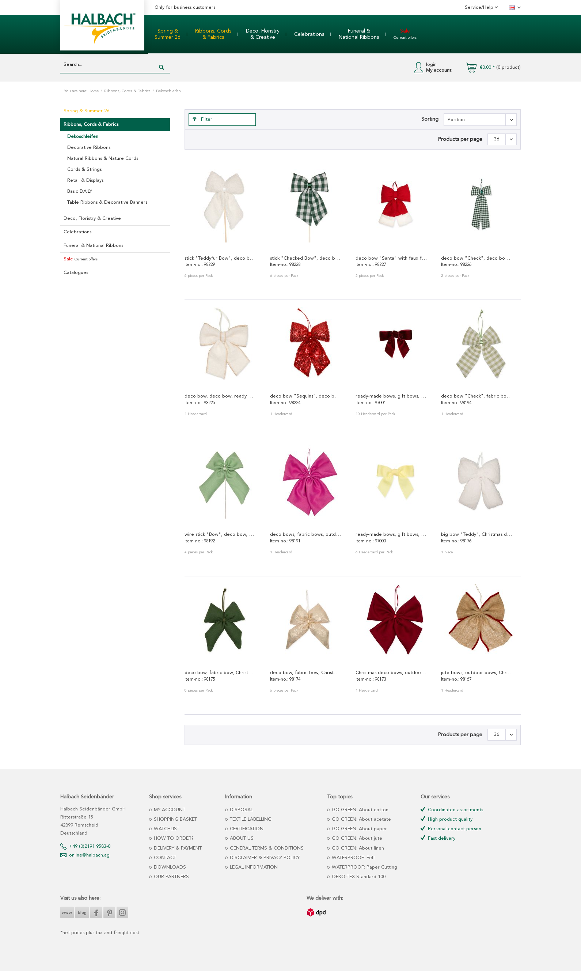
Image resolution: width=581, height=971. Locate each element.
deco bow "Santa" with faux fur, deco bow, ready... (391, 258)
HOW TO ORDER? (173, 838)
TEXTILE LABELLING (249, 819)
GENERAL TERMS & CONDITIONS (266, 848)
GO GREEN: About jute (356, 838)
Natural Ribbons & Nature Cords (102, 158)
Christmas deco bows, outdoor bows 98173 (391, 672)
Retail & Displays (85, 180)
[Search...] (115, 65)
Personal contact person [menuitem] (451, 828)
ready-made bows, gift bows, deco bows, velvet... (391, 396)
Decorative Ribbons (88, 147)
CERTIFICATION (245, 829)
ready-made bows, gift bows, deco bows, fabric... (391, 534)
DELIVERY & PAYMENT (177, 848)
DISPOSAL (240, 810)
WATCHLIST (165, 829)
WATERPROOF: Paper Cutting (363, 867)
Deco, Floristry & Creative (92, 218)
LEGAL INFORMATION (253, 867)
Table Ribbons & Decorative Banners (107, 202)
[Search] (161, 67)
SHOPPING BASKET (174, 819)
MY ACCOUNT (168, 810)
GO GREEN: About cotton (359, 810)
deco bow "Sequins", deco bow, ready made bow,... (306, 396)
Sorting (429, 119)
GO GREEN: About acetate (360, 819)
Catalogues (76, 272)
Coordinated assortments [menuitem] (452, 809)
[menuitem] (167, 34)
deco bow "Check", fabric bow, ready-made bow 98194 (477, 396)
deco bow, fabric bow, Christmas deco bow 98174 (306, 672)
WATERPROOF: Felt (352, 857)
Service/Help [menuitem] (480, 7)
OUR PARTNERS (170, 876)
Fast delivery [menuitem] (438, 838)
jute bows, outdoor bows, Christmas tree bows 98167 (477, 672)
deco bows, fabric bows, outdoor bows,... (306, 534)
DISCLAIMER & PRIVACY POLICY (264, 857)
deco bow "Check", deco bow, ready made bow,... (477, 258)
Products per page (460, 139)
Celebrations (77, 232)
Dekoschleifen (82, 136)
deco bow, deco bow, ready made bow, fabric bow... (220, 396)
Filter (202, 119)
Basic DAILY (79, 191)
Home (93, 91)
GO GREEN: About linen (357, 848)
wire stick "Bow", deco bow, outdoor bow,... (220, 534)
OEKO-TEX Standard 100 (358, 876)
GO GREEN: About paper (358, 829)
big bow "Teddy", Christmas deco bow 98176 (477, 534)
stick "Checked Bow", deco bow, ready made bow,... (306, 258)
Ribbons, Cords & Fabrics (91, 124)
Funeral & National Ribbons (93, 245)
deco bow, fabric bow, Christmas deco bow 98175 (220, 672)
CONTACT (164, 857)
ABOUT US (241, 838)
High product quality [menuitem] (446, 819)
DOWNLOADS (169, 867)
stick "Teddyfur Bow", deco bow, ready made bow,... (220, 258)
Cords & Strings (84, 169)
